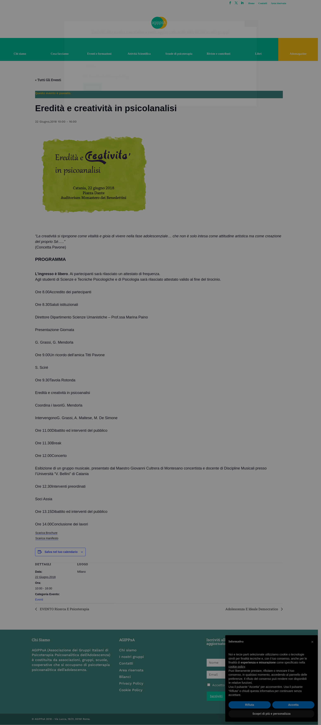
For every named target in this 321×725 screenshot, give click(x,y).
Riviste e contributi (220, 53)
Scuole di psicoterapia (180, 53)
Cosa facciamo (60, 53)
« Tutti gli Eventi (50, 80)
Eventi (41, 599)
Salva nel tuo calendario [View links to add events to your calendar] (62, 552)
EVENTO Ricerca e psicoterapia (66, 609)
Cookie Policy (132, 690)
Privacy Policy (132, 683)
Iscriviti (218, 696)
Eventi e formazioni (100, 53)
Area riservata (281, 3)
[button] (312, 642)
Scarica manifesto (48, 538)
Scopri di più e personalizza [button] (271, 713)
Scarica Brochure (48, 533)
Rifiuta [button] (249, 704)
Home (254, 3)
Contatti (265, 3)
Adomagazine (301, 53)
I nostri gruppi (132, 657)
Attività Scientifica (140, 53)
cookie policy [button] (237, 666)
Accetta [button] (293, 704)
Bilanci (126, 677)
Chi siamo (20, 53)
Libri (261, 53)
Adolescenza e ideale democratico (254, 609)
